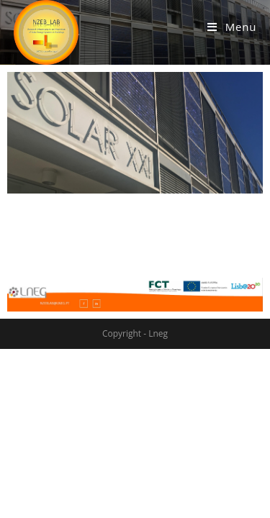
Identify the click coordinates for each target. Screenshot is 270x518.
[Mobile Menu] (231, 26)
